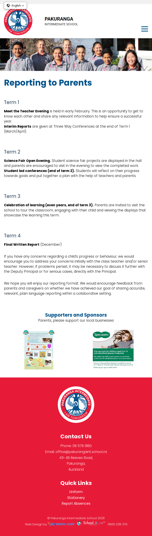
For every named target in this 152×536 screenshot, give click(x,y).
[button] (15, 5)
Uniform (76, 491)
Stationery (76, 497)
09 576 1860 (82, 445)
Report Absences (76, 503)
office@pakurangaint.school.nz (81, 451)
